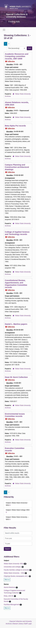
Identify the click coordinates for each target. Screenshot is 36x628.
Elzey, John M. (9, 596)
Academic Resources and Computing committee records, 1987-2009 (16, 56)
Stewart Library (18, 624)
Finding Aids (14, 21)
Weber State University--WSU (14, 564)
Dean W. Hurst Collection (16, 377)
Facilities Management (12, 604)
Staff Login (28, 624)
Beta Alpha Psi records (15, 126)
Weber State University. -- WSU (14, 573)
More (7, 579)
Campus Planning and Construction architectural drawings (17, 167)
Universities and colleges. (13, 567)
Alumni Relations (10, 587)
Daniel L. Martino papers (16, 324)
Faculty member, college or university (16, 570)
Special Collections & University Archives (17, 15)
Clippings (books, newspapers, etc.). (16, 576)
